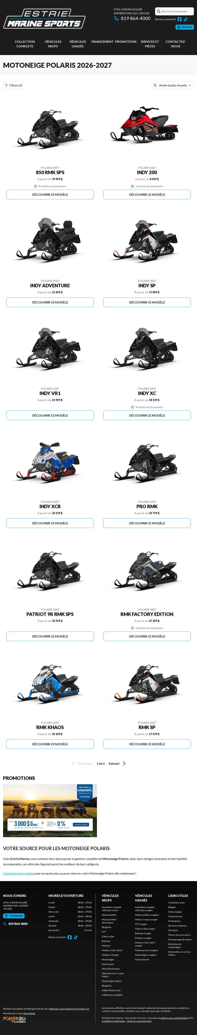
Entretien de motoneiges (174, 946)
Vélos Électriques (111, 968)
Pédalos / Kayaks (110, 954)
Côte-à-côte (108, 936)
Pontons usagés (143, 937)
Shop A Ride (29, 1013)
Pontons (106, 945)
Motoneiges (108, 959)
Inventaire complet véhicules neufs (111, 909)
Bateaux (106, 941)
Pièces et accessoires (179, 934)
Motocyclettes (109, 914)
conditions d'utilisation (113, 1021)
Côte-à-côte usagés (145, 928)
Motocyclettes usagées (147, 914)
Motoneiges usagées (146, 954)
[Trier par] (173, 85)
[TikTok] (185, 19)
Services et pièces (177, 925)
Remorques (108, 964)
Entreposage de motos (180, 939)
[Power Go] (46, 1020)
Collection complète (112, 994)
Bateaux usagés (143, 933)
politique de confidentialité (174, 1018)
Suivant (118, 763)
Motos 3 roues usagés (146, 919)
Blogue (172, 907)
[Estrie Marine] (44, 19)
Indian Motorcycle (111, 990)
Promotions (126, 41)
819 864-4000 (132, 18)
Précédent (81, 763)
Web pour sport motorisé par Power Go (69, 1008)
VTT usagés (141, 924)
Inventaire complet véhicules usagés (144, 909)
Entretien (173, 930)
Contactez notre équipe (18, 873)
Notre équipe (175, 911)
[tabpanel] (70, 916)
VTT (104, 931)
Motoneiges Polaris (112, 981)
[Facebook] (179, 19)
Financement (102, 41)
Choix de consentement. (139, 1021)
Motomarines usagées (146, 950)
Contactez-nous (176, 902)
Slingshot (106, 927)
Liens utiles (178, 895)
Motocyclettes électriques (109, 921)
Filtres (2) (13, 85)
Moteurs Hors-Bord (112, 950)
